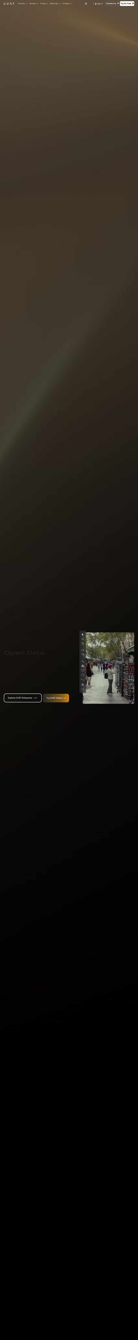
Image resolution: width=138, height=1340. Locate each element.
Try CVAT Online (54, 698)
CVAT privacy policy (55, 1337)
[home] (9, 3)
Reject (107, 1335)
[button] (22, 3)
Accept (122, 1335)
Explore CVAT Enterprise (20, 698)
